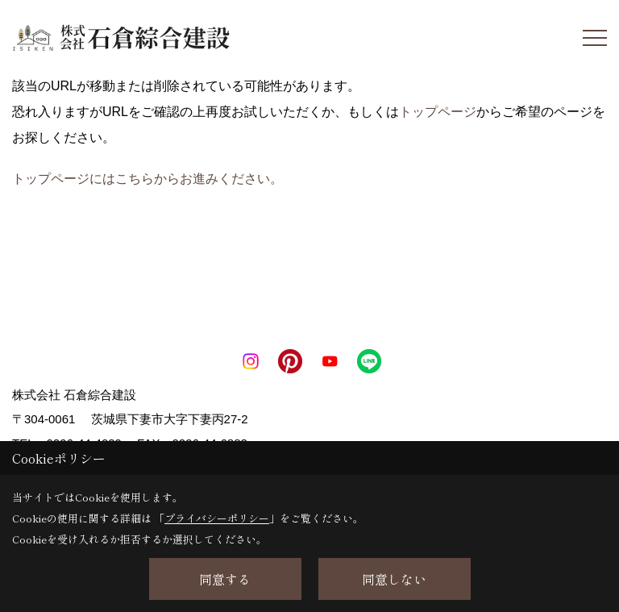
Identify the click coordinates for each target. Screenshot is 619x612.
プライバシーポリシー (216, 518)
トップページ (437, 112)
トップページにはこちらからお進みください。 (147, 178)
